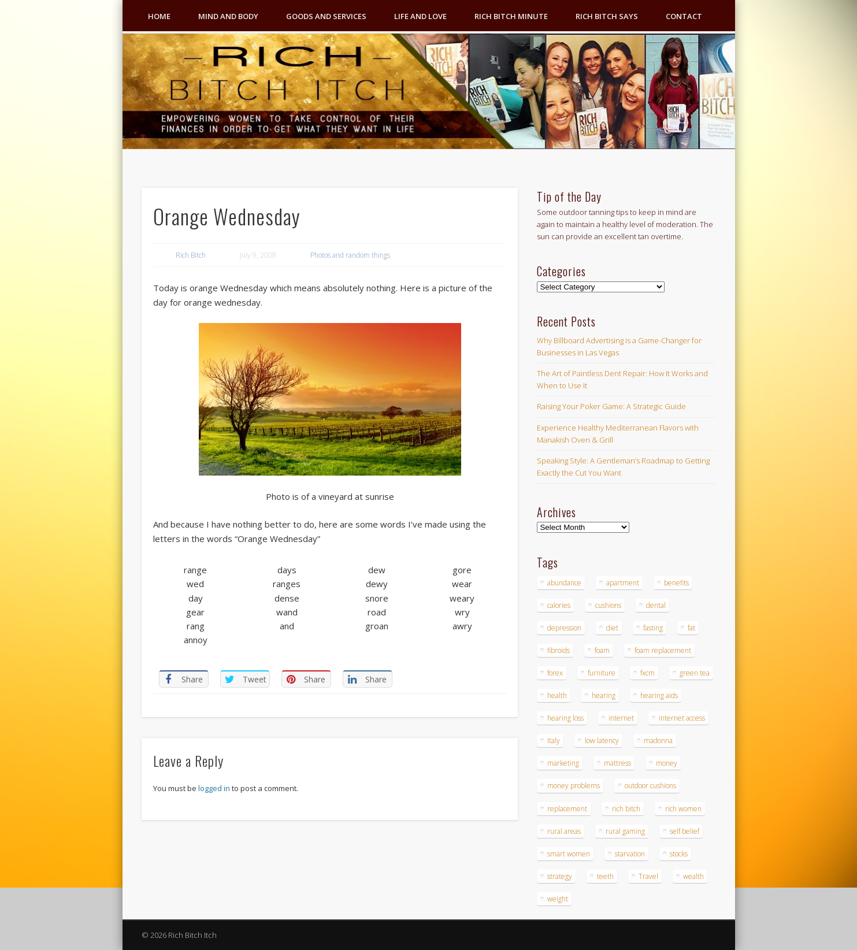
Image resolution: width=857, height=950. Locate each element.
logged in (214, 788)
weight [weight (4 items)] (557, 899)
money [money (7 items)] (666, 763)
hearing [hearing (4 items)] (603, 695)
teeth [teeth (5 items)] (605, 876)
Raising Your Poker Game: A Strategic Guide (611, 406)
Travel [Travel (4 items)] (648, 876)
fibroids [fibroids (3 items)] (558, 650)
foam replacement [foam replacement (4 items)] (663, 650)
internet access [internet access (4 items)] (682, 718)
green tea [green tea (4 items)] (695, 673)
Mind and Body (228, 16)
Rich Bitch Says (607, 16)
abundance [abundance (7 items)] (564, 583)
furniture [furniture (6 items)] (601, 673)
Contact (684, 16)
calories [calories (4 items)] (558, 605)
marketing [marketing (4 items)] (563, 763)
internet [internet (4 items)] (621, 718)
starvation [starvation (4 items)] (630, 854)
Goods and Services (326, 16)
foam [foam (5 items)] (602, 650)
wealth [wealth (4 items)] (693, 876)
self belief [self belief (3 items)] (684, 831)
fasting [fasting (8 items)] (653, 628)
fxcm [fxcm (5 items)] (647, 673)
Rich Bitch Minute (511, 16)
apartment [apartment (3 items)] (622, 583)
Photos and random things (350, 255)
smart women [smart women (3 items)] (568, 854)
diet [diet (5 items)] (612, 628)
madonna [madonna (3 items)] (658, 740)
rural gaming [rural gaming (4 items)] (625, 831)
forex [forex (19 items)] (555, 673)
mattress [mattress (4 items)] (617, 763)
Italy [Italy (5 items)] (553, 740)
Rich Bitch (191, 255)
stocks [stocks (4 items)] (679, 854)
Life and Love (420, 16)
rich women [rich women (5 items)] (683, 809)
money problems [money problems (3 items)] (573, 786)
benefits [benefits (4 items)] (676, 583)
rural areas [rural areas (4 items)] (564, 831)
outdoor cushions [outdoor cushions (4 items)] (650, 786)
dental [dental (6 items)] (656, 605)
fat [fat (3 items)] (691, 628)
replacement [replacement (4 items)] (567, 809)
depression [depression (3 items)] (564, 628)
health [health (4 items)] (557, 695)
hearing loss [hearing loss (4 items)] (565, 718)
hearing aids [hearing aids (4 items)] (659, 695)
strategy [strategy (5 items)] (559, 876)
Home (159, 16)
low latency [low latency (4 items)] (602, 740)
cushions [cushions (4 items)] (608, 605)
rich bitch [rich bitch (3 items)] (626, 809)
